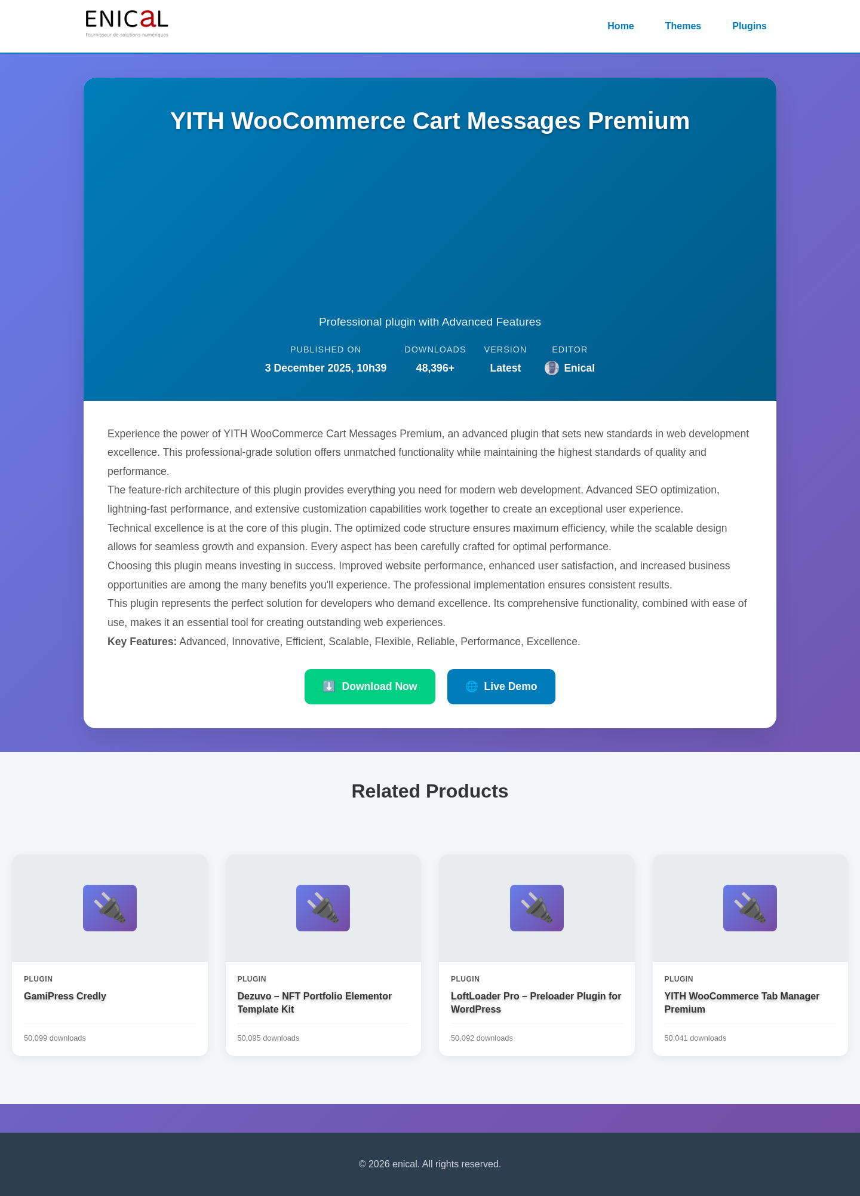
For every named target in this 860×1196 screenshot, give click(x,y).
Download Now (369, 686)
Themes (683, 26)
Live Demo (501, 686)
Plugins (749, 26)
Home (620, 26)
